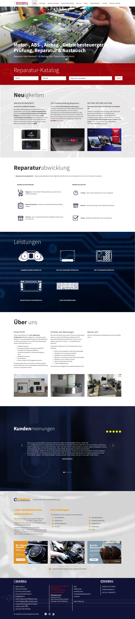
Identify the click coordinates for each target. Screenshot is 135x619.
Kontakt (104, 3)
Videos (86, 3)
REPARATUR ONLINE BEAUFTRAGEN (26, 604)
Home (34, 3)
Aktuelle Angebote (109, 592)
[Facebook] (46, 614)
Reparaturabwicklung (67, 3)
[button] (4, 35)
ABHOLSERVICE (20, 586)
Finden (118, 78)
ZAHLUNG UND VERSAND (23, 609)
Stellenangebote (95, 3)
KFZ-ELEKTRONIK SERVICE (23, 594)
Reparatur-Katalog (53, 3)
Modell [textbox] (45, 78)
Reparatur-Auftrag (115, 3)
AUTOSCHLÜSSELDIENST (23, 591)
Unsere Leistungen (108, 586)
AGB (75, 586)
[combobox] (26, 78)
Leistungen (42, 3)
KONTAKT (77, 596)
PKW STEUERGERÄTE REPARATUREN (26, 601)
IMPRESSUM (77, 589)
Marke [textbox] (17, 78)
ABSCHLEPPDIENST (21, 589)
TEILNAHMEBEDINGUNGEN (82, 594)
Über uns (78, 3)
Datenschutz (78, 591)
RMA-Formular (79, 601)
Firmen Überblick (108, 589)
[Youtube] (53, 614)
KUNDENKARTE (20, 596)
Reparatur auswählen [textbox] (78, 78)
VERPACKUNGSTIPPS (21, 606)
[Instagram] (50, 614)
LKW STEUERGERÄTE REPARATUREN (26, 599)
